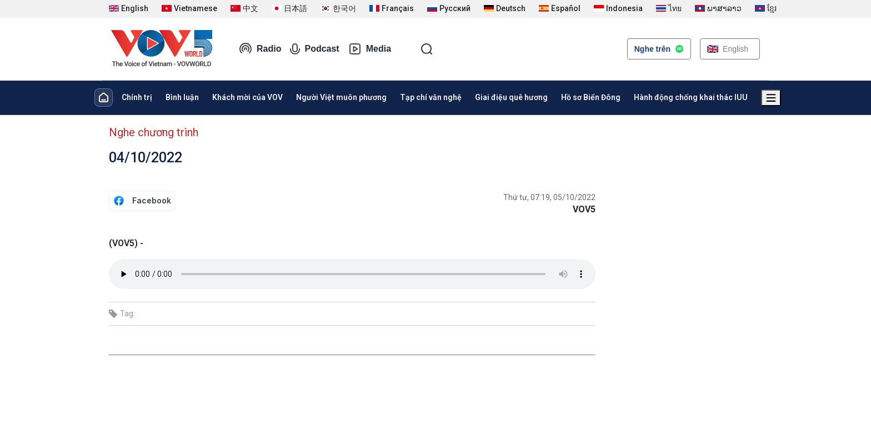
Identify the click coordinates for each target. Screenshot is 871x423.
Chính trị (137, 97)
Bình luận (182, 97)
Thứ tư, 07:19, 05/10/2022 (549, 197)
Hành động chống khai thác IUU (691, 97)
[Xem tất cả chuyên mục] (771, 97)
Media (369, 49)
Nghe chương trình (153, 132)
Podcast (314, 48)
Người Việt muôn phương (341, 97)
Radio (260, 49)
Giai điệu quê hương (511, 97)
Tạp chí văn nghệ (431, 97)
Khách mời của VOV (247, 97)
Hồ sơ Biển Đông (590, 97)
